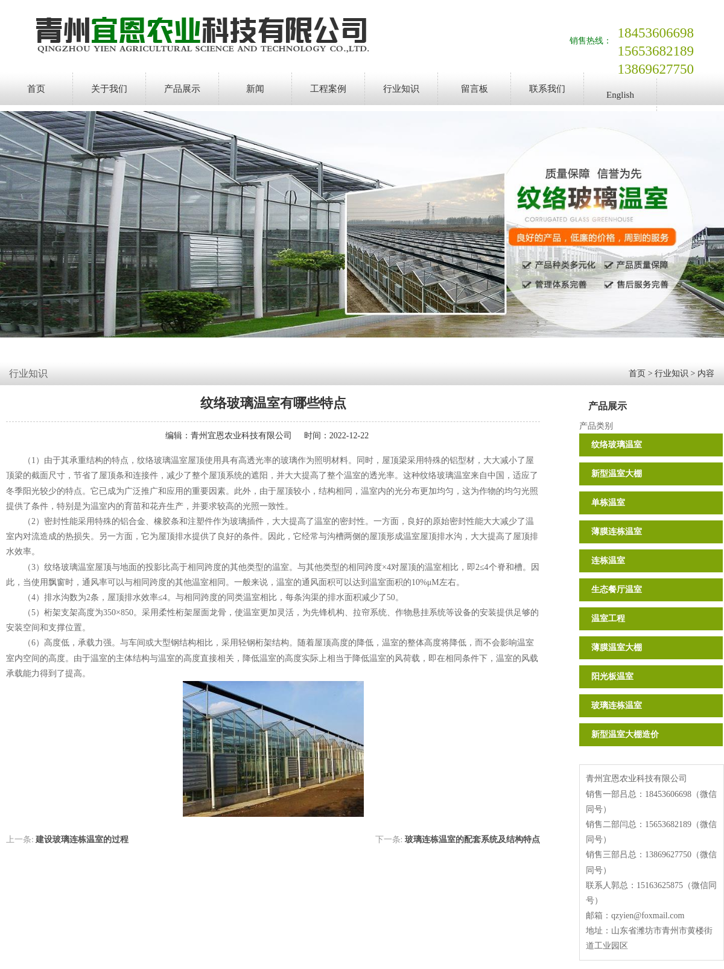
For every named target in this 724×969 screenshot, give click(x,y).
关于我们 (109, 89)
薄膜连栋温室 (616, 531)
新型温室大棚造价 (625, 734)
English (620, 95)
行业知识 (401, 89)
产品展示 (182, 89)
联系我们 (547, 89)
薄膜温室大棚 (616, 647)
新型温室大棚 (616, 473)
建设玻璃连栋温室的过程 (82, 839)
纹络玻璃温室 (616, 444)
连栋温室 (608, 560)
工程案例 (328, 89)
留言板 (474, 89)
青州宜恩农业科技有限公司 (241, 435)
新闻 (255, 89)
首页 (36, 89)
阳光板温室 (612, 676)
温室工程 (608, 618)
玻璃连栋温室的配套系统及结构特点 (472, 839)
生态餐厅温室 (616, 589)
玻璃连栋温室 (616, 705)
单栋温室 (608, 502)
